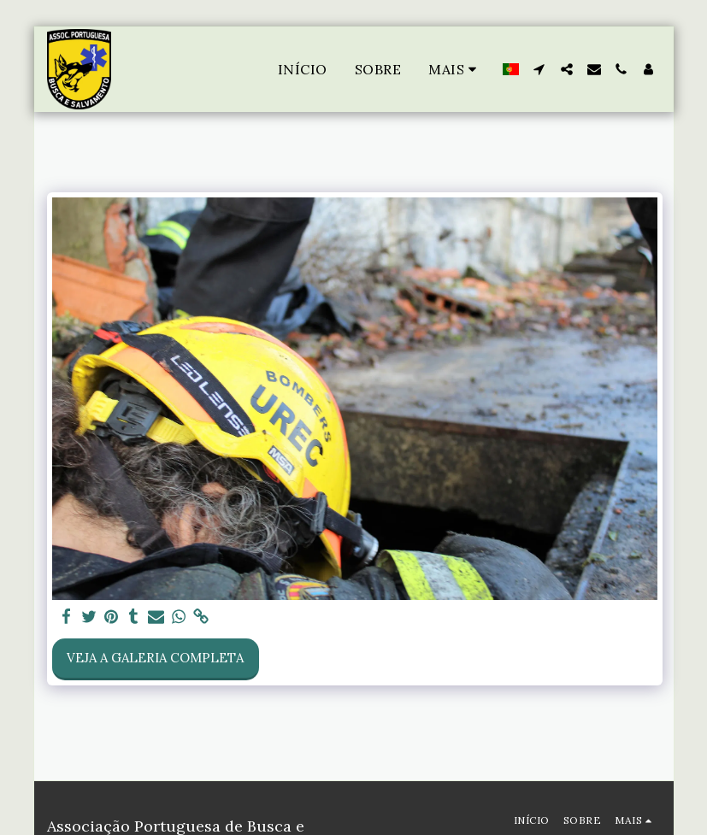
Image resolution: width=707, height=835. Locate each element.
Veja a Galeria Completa (155, 658)
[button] (539, 69)
